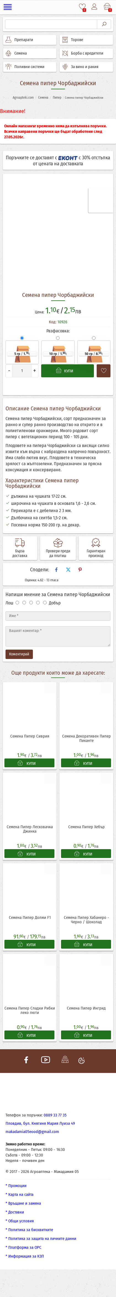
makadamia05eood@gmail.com (32, 1132)
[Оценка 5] (45, 602)
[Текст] (58, 636)
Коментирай (19, 654)
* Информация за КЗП (25, 1256)
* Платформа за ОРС (23, 1247)
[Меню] (8, 7)
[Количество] (22, 370)
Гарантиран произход (95, 553)
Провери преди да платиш (58, 553)
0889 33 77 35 (55, 1115)
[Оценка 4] (38, 602)
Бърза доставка (19, 553)
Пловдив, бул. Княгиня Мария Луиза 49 (40, 1123)
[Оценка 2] (24, 602)
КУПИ (27, 763)
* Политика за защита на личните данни (41, 1239)
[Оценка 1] (17, 602)
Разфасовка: (58, 330)
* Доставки (15, 1212)
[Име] (58, 616)
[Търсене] (51, 24)
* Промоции (16, 1186)
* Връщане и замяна (23, 1203)
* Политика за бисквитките (29, 1230)
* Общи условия (20, 1221)
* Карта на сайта (19, 1195)
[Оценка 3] (31, 602)
